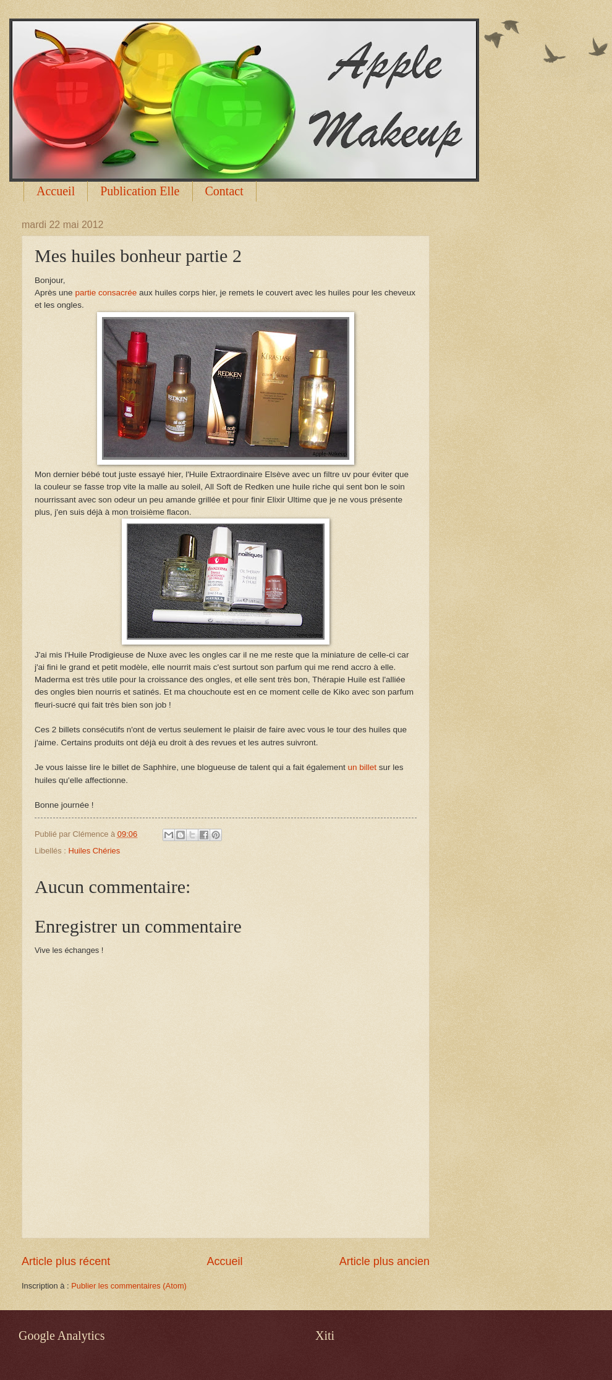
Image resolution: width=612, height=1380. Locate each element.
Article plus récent (66, 1261)
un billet (361, 767)
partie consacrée (106, 292)
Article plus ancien (384, 1261)
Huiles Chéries (94, 850)
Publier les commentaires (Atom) (129, 1285)
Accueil (55, 191)
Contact (224, 191)
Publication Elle (139, 191)
